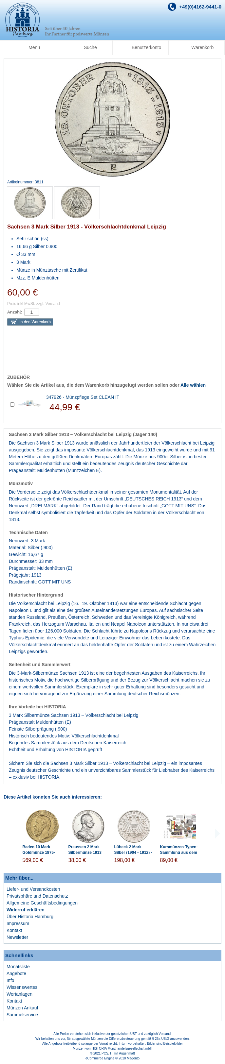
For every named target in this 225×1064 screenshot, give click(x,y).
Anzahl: (14, 312)
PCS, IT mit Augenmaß (118, 1053)
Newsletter (17, 937)
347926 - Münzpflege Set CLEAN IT (82, 397)
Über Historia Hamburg (30, 916)
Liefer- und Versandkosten (33, 889)
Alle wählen (193, 385)
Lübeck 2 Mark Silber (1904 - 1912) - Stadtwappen (133, 852)
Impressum (18, 923)
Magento (133, 1058)
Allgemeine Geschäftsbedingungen (42, 902)
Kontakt (14, 930)
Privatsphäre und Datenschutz (37, 896)
